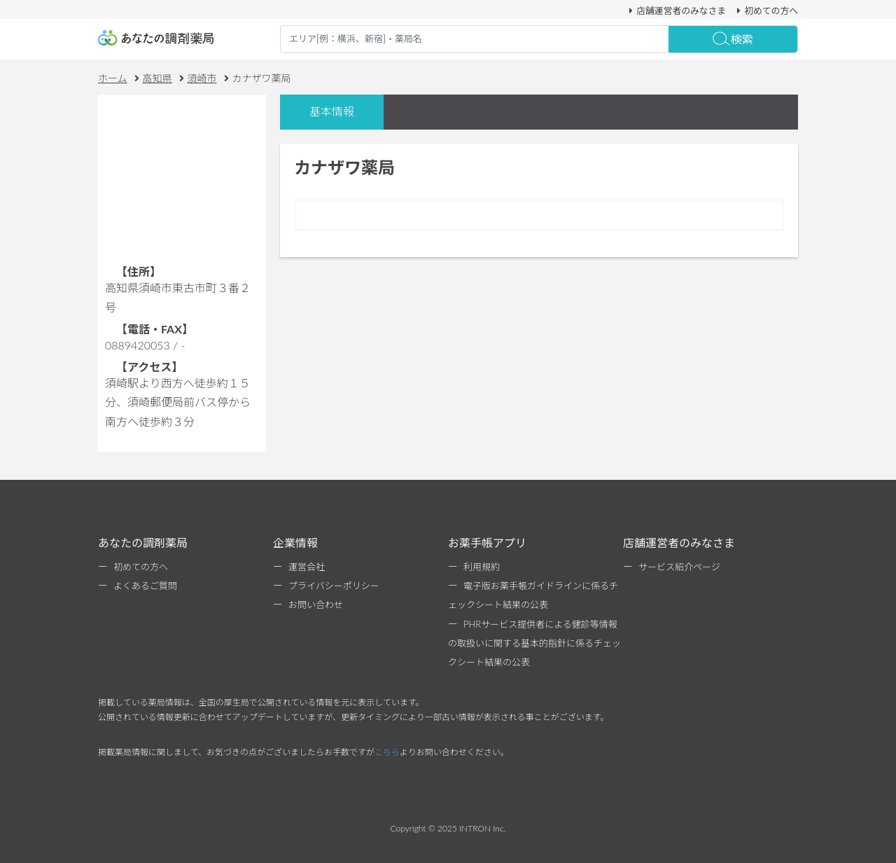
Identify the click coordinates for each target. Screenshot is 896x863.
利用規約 (481, 566)
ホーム (112, 78)
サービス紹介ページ (679, 566)
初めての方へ (765, 10)
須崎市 (202, 78)
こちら (387, 752)
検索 (733, 39)
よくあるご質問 (145, 585)
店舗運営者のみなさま (675, 10)
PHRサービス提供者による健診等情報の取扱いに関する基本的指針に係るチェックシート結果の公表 (534, 643)
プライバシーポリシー (333, 585)
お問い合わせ (315, 604)
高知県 (157, 78)
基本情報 (331, 111)
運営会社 (306, 566)
